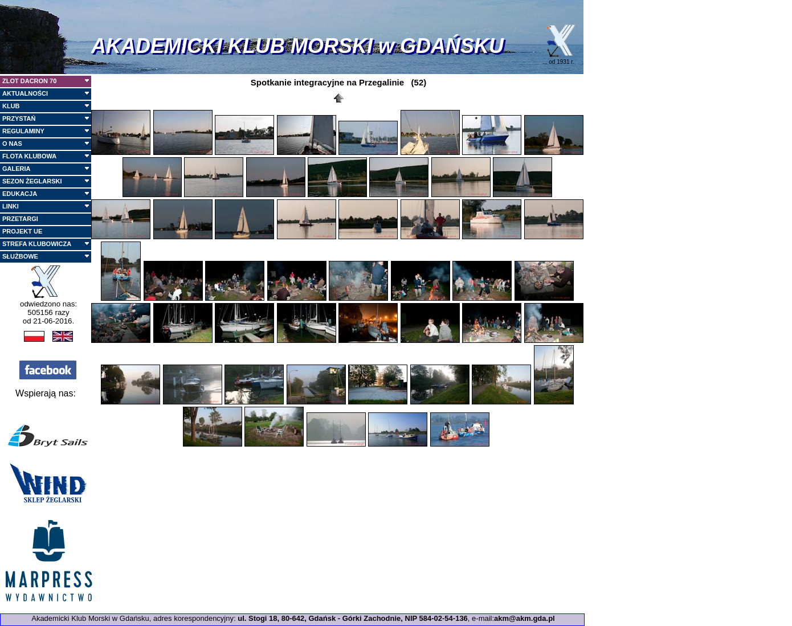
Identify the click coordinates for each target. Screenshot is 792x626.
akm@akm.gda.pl (524, 618)
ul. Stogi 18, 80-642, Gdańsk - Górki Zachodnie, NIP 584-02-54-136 (353, 618)
